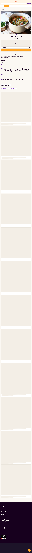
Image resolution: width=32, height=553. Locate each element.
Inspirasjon (2, 506)
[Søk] (1, 3)
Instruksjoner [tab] (15, 54)
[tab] (18, 54)
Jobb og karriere (3, 527)
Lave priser (3, 510)
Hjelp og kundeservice (4, 515)
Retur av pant (3, 519)
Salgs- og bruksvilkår (4, 547)
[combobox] (14, 3)
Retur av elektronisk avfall (5, 520)
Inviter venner (3, 528)
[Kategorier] (1, 1)
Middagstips (3, 507)
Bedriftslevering (3, 511)
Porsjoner (16, 45)
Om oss (2, 526)
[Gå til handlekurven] (29, 3)
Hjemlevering (3, 518)
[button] (16, 66)
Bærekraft (2, 529)
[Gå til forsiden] (16, 1)
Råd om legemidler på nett (6, 521)
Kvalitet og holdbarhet (4, 508)
